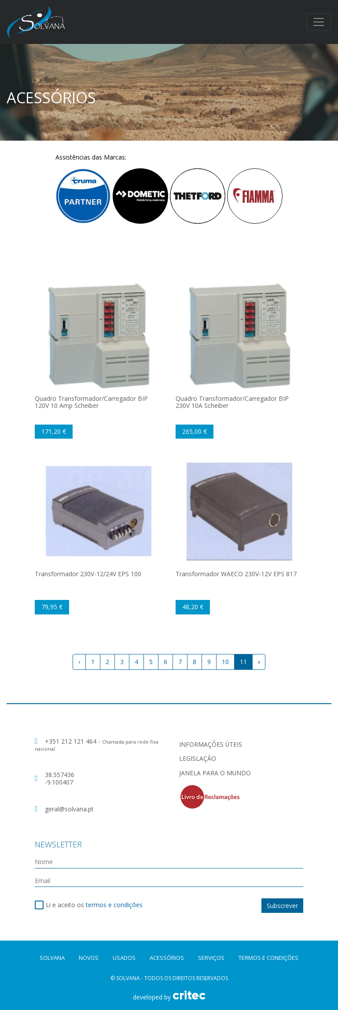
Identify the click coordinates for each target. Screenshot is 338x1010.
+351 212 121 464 (71, 741)
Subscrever (282, 905)
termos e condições (114, 905)
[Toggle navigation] (318, 22)
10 (225, 662)
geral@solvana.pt (69, 809)
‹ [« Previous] (79, 662)
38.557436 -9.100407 (59, 778)
